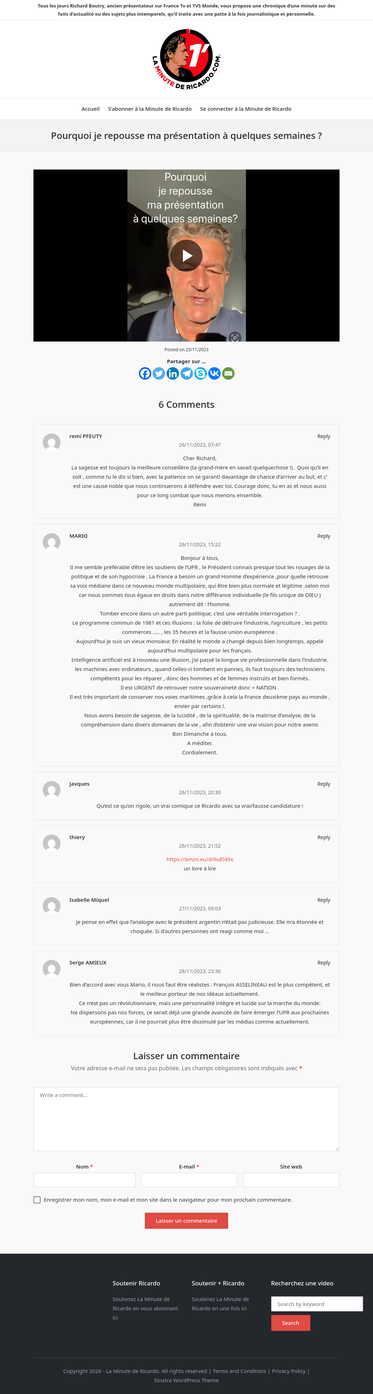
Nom (84, 1166)
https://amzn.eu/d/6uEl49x (200, 859)
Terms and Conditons (239, 1370)
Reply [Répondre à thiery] (323, 837)
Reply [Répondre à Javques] (323, 783)
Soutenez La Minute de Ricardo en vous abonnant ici (145, 1308)
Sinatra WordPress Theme (186, 1380)
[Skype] (200, 373)
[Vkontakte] (214, 373)
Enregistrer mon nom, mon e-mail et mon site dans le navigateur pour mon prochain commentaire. (168, 1199)
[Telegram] (186, 373)
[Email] (228, 373)
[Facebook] (145, 373)
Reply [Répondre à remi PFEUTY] (323, 436)
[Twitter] (159, 373)
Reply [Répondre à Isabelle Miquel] (323, 899)
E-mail (189, 1166)
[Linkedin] (173, 373)
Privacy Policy (289, 1370)
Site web (291, 1166)
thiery (77, 837)
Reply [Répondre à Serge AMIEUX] (323, 962)
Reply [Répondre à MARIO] (323, 535)
